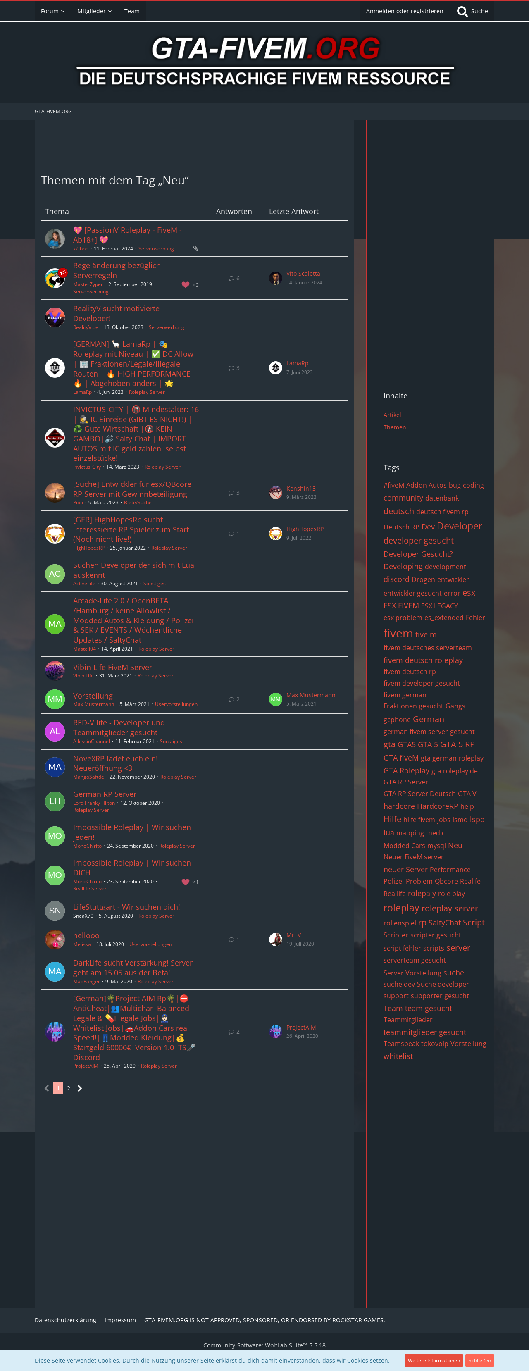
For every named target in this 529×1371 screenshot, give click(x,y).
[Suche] (472, 11)
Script (474, 922)
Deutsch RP (401, 527)
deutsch (399, 511)
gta (390, 744)
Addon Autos (426, 485)
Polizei (394, 881)
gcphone (397, 719)
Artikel (392, 415)
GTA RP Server (406, 782)
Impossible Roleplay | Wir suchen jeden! (132, 832)
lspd (477, 819)
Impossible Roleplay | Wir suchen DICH (132, 867)
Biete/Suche (138, 502)
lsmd (460, 819)
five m (426, 634)
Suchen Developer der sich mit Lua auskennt (133, 570)
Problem (419, 881)
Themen (395, 427)
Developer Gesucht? (418, 554)
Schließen (480, 1360)
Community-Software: (264, 1345)
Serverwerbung (156, 248)
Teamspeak (401, 1043)
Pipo (78, 502)
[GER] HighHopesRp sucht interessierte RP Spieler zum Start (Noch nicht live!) (131, 529)
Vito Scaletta (303, 273)
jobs (443, 819)
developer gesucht (419, 540)
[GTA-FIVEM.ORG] (264, 63)
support (396, 995)
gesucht (462, 731)
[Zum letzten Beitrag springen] (275, 278)
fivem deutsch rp (410, 671)
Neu (455, 845)
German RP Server (104, 794)
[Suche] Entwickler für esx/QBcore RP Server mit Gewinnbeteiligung (132, 489)
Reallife (395, 893)
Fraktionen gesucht (413, 706)
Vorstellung (93, 696)
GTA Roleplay (406, 770)
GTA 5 (428, 744)
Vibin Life (83, 675)
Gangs (455, 706)
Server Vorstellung (412, 973)
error (452, 593)
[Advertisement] (194, 144)
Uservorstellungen (176, 704)
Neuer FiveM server (414, 856)
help (467, 806)
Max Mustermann (93, 704)
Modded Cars (404, 845)
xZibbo (80, 248)
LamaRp (82, 392)
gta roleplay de (454, 770)
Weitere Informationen (434, 1360)
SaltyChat (445, 923)
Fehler (475, 617)
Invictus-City (87, 466)
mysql (436, 845)
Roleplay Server (147, 392)
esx (468, 592)
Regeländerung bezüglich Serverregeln (117, 270)
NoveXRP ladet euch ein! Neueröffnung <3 (115, 763)
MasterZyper (88, 284)
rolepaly (422, 893)
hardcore (399, 806)
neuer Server (406, 869)
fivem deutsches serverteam (428, 647)
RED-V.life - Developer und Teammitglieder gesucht (119, 727)
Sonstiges (154, 583)
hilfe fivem (419, 819)
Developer (459, 525)
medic (435, 832)
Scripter (396, 934)
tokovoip (434, 1043)
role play (451, 893)
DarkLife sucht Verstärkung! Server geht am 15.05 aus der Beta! (133, 968)
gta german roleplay (452, 758)
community (403, 498)
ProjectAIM (85, 1065)
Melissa (82, 944)
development (445, 566)
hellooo (86, 935)
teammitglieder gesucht (425, 1032)
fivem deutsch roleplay (423, 660)
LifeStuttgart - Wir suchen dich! (126, 907)
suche (453, 973)
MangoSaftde (88, 776)
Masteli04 (84, 648)
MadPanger (86, 981)
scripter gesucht (435, 934)
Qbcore (446, 881)
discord (397, 579)
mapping (410, 832)
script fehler (402, 948)
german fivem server (416, 731)
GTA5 (407, 744)
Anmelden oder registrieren (404, 11)
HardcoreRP (437, 806)
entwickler (453, 579)
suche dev (399, 984)
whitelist (398, 1056)
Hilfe (392, 819)
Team (393, 1008)
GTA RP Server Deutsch (420, 793)
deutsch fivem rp (442, 511)
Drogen (423, 579)
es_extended (444, 617)
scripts (433, 948)
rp (422, 922)
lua (389, 832)
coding (473, 485)
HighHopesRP (89, 547)
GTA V (467, 793)
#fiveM (394, 485)
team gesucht (428, 1008)
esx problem (403, 617)
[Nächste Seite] (80, 1088)
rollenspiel (400, 923)
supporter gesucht (440, 995)
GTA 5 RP (457, 744)
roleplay (401, 907)
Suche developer (443, 984)
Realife (470, 881)
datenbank (442, 498)
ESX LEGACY (439, 605)
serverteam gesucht (415, 960)
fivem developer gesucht (422, 683)
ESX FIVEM (401, 605)
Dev (428, 527)
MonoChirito (87, 845)
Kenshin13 (301, 488)
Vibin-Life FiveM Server (112, 667)
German (428, 719)
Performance (450, 869)
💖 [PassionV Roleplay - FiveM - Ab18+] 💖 (127, 235)
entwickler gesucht (413, 593)
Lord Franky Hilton (94, 802)
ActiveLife (84, 583)
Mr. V (293, 935)
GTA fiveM (401, 758)
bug (455, 485)
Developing (403, 566)
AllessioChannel (91, 741)
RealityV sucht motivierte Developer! (116, 313)
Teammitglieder (408, 1019)
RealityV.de (85, 327)
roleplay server (450, 908)
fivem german (405, 694)
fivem (398, 633)
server (458, 947)
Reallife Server (90, 888)
